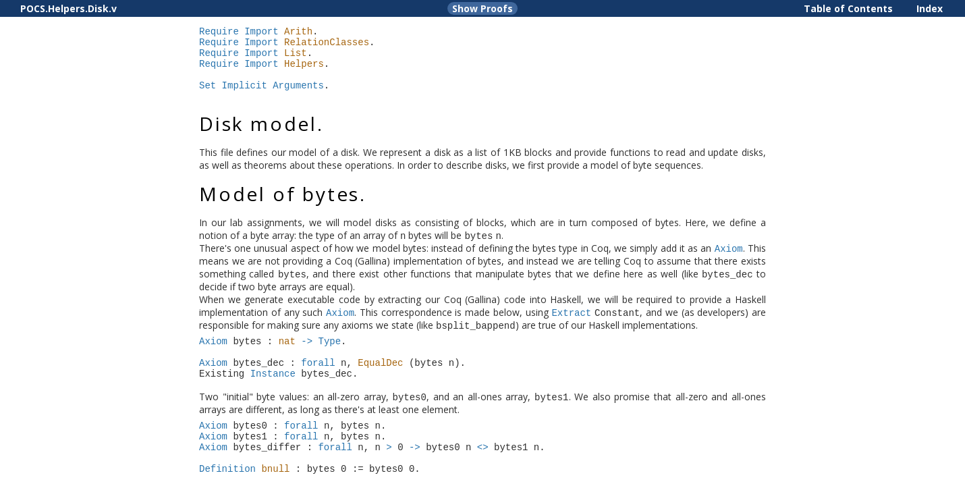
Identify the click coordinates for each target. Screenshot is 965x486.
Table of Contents (848, 8)
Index (929, 8)
